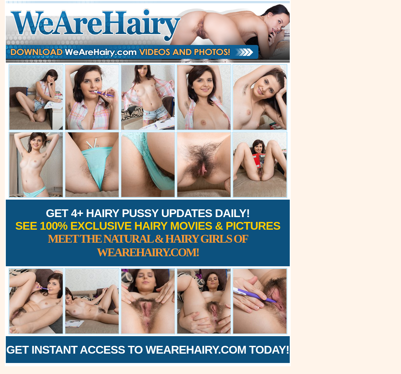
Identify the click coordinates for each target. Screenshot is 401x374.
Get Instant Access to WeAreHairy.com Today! (147, 349)
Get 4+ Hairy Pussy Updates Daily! (147, 233)
